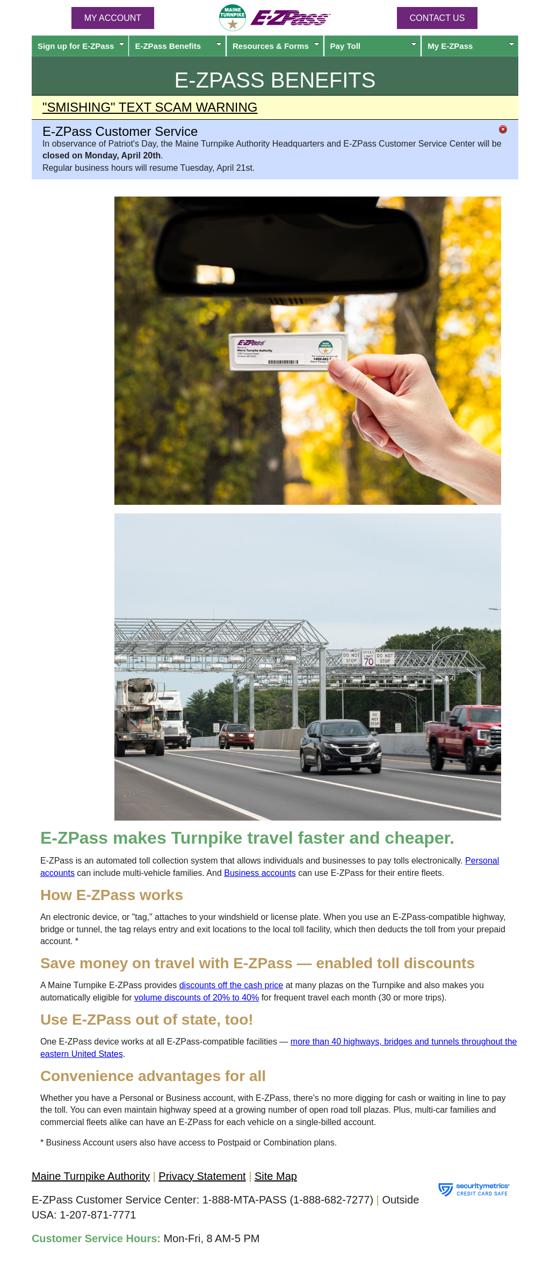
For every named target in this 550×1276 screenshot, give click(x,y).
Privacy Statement (201, 1176)
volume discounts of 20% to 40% (196, 997)
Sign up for (81, 45)
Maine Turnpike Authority (91, 1176)
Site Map (276, 1176)
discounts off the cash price (231, 985)
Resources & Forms (276, 45)
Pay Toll (373, 45)
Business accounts (259, 873)
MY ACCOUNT (112, 18)
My (471, 45)
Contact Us (437, 18)
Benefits (178, 45)
